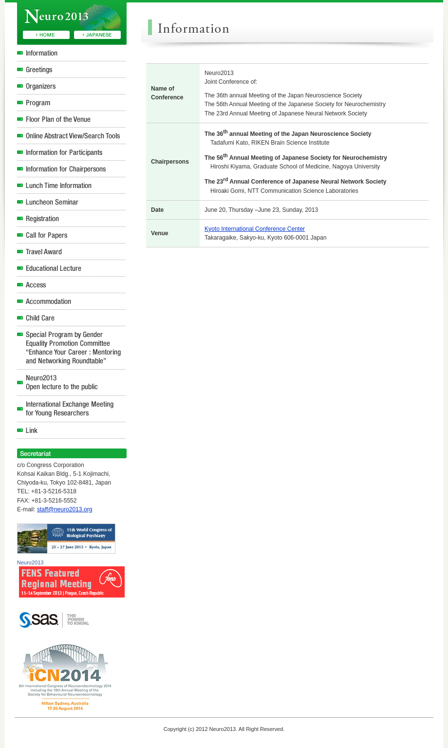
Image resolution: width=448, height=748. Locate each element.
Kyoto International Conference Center (255, 228)
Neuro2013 (30, 562)
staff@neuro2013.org (64, 509)
